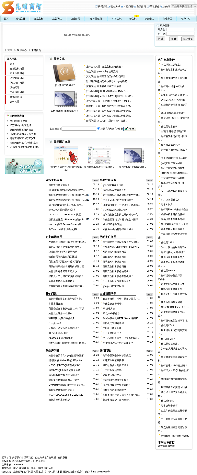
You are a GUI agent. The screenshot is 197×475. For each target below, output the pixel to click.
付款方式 (115, 6)
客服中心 (22, 50)
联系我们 (28, 457)
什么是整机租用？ (112, 333)
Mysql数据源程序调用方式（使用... (67, 385)
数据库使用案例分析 (59, 399)
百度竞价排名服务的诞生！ (117, 271)
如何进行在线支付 (112, 375)
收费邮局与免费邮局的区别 (63, 256)
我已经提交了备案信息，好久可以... (67, 308)
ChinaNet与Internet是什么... (175, 307)
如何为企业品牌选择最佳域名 (118, 229)
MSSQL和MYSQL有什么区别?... (116, 96)
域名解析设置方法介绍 (109, 86)
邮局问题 (91, 120)
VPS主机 (117, 18)
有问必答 (62, 457)
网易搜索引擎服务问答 (114, 251)
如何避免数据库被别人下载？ (64, 380)
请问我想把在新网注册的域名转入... (121, 214)
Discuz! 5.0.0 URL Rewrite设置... (66, 214)
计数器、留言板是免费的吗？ (64, 328)
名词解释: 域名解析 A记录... (175, 436)
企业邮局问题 (17, 78)
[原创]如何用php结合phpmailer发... (67, 190)
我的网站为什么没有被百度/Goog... (121, 242)
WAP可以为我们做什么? (61, 318)
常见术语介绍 (56, 303)
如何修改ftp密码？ (170, 144)
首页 (6, 18)
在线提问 (141, 6)
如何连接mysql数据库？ (173, 252)
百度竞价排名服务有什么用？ (118, 276)
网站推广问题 (17, 82)
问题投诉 (38, 471)
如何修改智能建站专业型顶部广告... (67, 199)
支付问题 (14, 101)
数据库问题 (16, 97)
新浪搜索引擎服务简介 (114, 261)
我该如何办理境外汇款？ (116, 380)
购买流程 (103, 6)
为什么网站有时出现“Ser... (175, 247)
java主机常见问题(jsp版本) (62, 209)
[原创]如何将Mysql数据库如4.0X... (66, 360)
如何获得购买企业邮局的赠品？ (65, 246)
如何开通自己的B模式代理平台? (65, 298)
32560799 (17, 464)
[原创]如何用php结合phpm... (117, 101)
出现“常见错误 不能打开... (174, 131)
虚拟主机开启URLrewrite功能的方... (67, 219)
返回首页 (6, 457)
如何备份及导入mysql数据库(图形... (67, 355)
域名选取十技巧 (169, 405)
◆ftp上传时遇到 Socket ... (174, 95)
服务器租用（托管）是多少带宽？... (121, 298)
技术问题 (28, 471)
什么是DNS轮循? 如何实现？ (118, 199)
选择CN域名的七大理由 (173, 99)
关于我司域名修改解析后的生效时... (121, 195)
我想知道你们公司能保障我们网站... (67, 343)
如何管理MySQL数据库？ (174, 365)
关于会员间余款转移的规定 (117, 355)
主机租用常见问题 (112, 328)
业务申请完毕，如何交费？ (117, 399)
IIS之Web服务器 (111, 313)
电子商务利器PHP (58, 333)
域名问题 (91, 71)
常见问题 (128, 6)
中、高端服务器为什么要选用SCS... (121, 338)
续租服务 (154, 6)
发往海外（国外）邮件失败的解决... (67, 242)
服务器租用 (96, 18)
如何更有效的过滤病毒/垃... (175, 320)
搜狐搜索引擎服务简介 (114, 256)
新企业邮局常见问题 (171, 302)
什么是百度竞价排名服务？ (117, 281)
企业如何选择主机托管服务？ (118, 343)
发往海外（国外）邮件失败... (112, 120)
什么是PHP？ (168, 270)
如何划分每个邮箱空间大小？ (64, 271)
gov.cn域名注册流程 (107, 71)
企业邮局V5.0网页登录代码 (63, 251)
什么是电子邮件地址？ (173, 229)
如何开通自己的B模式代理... (112, 76)
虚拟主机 (38, 18)
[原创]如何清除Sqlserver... (174, 173)
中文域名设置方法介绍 (173, 177)
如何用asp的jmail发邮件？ (64, 110)
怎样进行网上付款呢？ (114, 390)
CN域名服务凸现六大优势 (174, 224)
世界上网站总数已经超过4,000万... (121, 246)
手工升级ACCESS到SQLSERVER (67, 394)
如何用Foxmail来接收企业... (175, 209)
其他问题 (14, 87)
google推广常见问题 (113, 286)
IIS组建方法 (109, 308)
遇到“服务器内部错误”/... (173, 113)
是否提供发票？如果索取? (116, 385)
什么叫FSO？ (168, 338)
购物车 (166, 6)
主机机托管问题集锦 (113, 323)
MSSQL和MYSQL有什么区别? (65, 365)
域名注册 (20, 18)
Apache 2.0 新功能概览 (61, 338)
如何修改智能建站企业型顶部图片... (67, 195)
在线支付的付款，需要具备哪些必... (121, 394)
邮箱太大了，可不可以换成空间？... (67, 276)
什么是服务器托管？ (113, 303)
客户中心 (186, 18)
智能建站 (149, 18)
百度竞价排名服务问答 (114, 266)
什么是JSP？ (168, 242)
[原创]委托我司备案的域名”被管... (66, 204)
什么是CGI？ (168, 325)
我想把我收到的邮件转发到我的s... (67, 261)
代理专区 (167, 18)
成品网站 (57, 18)
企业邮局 (75, 18)
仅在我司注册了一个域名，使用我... (121, 204)
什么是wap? (55, 323)
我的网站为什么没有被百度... (117, 106)
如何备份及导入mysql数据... (114, 81)
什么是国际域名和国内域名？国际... (121, 219)
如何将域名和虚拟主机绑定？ (99, 166)
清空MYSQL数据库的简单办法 (64, 370)
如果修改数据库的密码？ (62, 390)
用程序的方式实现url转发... (175, 387)
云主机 (132, 18)
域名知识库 (167, 204)
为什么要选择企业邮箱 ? (61, 281)
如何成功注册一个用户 (60, 313)
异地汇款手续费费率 (113, 360)
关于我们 (17, 457)
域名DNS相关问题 (112, 224)
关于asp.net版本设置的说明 (63, 229)
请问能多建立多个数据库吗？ (64, 375)
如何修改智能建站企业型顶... (117, 110)
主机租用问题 (17, 92)
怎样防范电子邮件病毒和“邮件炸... (66, 286)
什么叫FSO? (167, 400)
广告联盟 (51, 457)
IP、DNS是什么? (170, 199)
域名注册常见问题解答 (173, 168)
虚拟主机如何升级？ (112, 66)
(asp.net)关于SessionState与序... (66, 224)
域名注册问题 (17, 73)
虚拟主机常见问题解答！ (174, 214)
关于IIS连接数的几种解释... (175, 158)
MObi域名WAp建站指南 (115, 209)
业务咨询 (18, 471)
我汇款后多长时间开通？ (116, 365)
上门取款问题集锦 (112, 370)
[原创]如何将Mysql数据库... (113, 91)
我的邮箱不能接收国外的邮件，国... (67, 266)
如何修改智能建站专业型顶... (117, 115)
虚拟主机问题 (17, 68)
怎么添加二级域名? (64, 85)
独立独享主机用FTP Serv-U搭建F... (121, 318)
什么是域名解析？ (170, 126)
